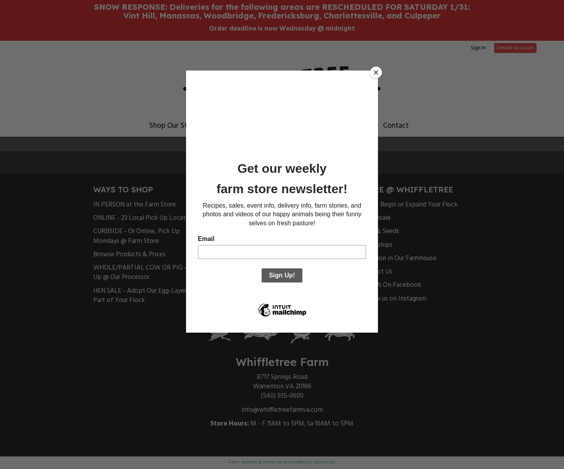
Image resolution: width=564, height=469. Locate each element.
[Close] (376, 72)
